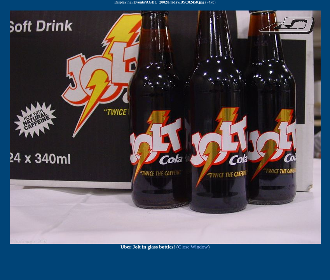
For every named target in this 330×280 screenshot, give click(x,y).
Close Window (193, 247)
